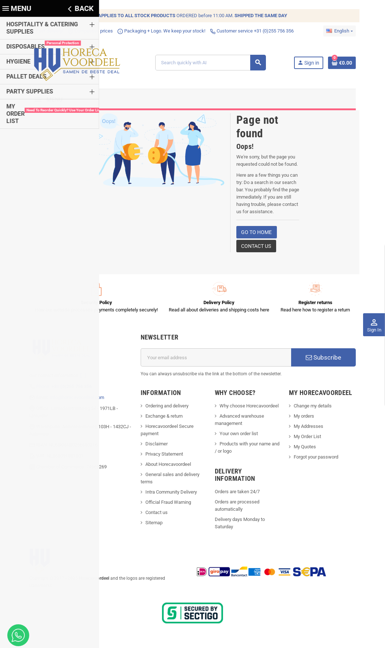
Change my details (317, 408)
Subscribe (330, 360)
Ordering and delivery (164, 408)
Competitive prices (81, 31)
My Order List (312, 439)
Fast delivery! (38, 31)
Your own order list (239, 436)
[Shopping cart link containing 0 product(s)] (350, 64)
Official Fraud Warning (165, 504)
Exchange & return (161, 418)
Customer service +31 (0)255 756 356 (243, 31)
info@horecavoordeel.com (68, 399)
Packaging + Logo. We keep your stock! (153, 31)
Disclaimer (153, 446)
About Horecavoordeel (165, 466)
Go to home (256, 235)
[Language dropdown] (348, 31)
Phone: (55, 388)
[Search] (213, 64)
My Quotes (309, 449)
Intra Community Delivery (168, 494)
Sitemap (151, 525)
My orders (308, 418)
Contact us (256, 249)
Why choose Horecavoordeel (249, 408)
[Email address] (217, 360)
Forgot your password (320, 459)
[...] (74, 377)
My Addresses (313, 429)
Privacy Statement (161, 456)
